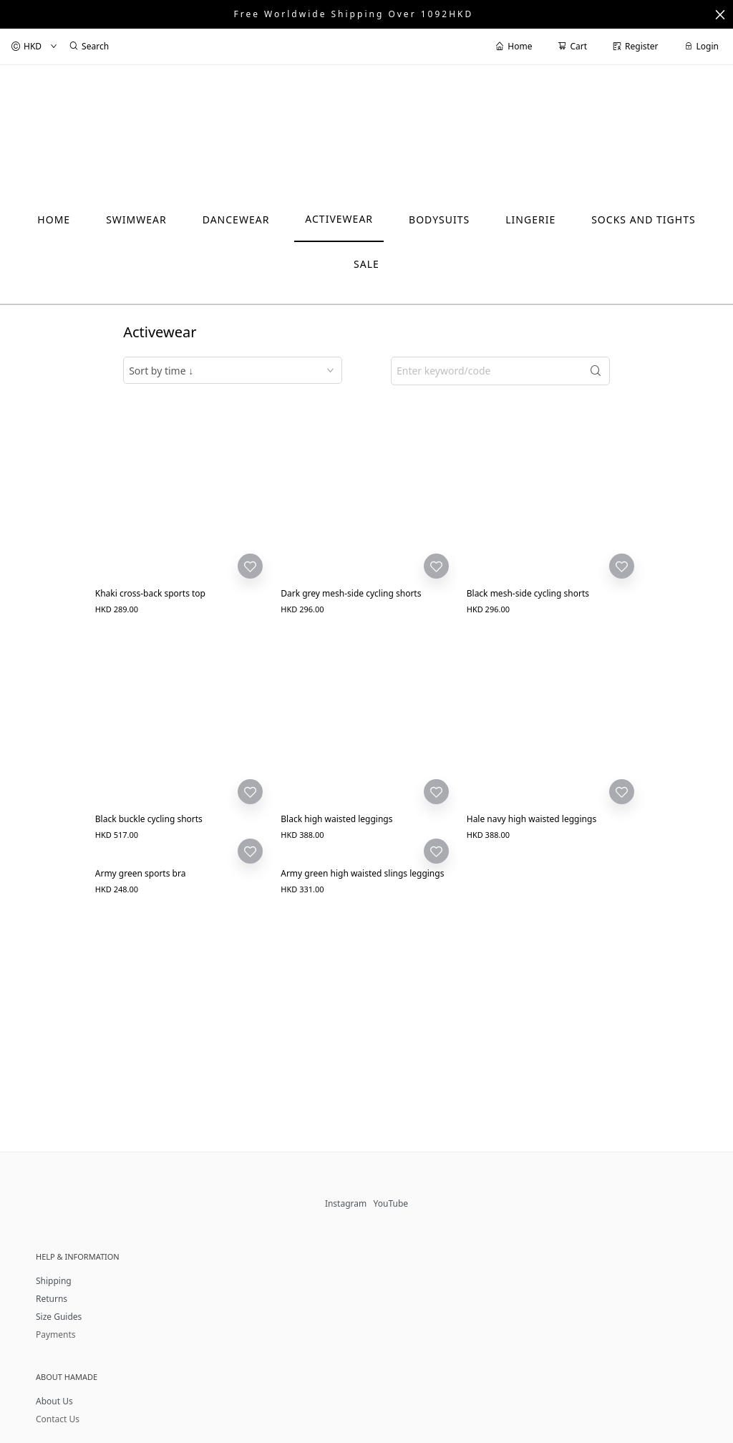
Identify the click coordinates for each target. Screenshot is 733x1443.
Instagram (345, 1203)
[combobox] (232, 370)
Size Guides (59, 1317)
